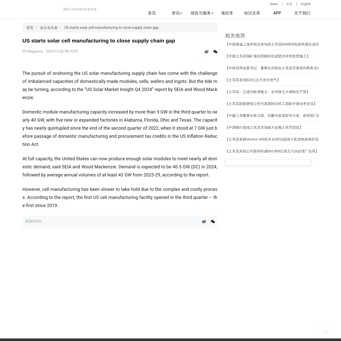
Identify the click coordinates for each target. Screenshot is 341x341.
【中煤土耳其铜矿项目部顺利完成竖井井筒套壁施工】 (267, 56)
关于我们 (302, 13)
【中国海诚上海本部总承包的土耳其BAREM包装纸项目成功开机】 (277, 44)
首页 (152, 13)
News (274, 4)
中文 (289, 4)
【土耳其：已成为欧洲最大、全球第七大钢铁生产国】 (267, 92)
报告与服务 (202, 13)
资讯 (177, 13)
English (306, 4)
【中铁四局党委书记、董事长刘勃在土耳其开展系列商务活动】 (274, 68)
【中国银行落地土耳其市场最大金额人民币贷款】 (264, 127)
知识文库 (252, 13)
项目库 (227, 13)
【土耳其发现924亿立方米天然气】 (252, 80)
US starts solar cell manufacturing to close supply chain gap (111, 28)
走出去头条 (49, 28)
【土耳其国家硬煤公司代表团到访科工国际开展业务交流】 (271, 104)
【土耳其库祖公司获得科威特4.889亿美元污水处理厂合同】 (272, 151)
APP (277, 13)
